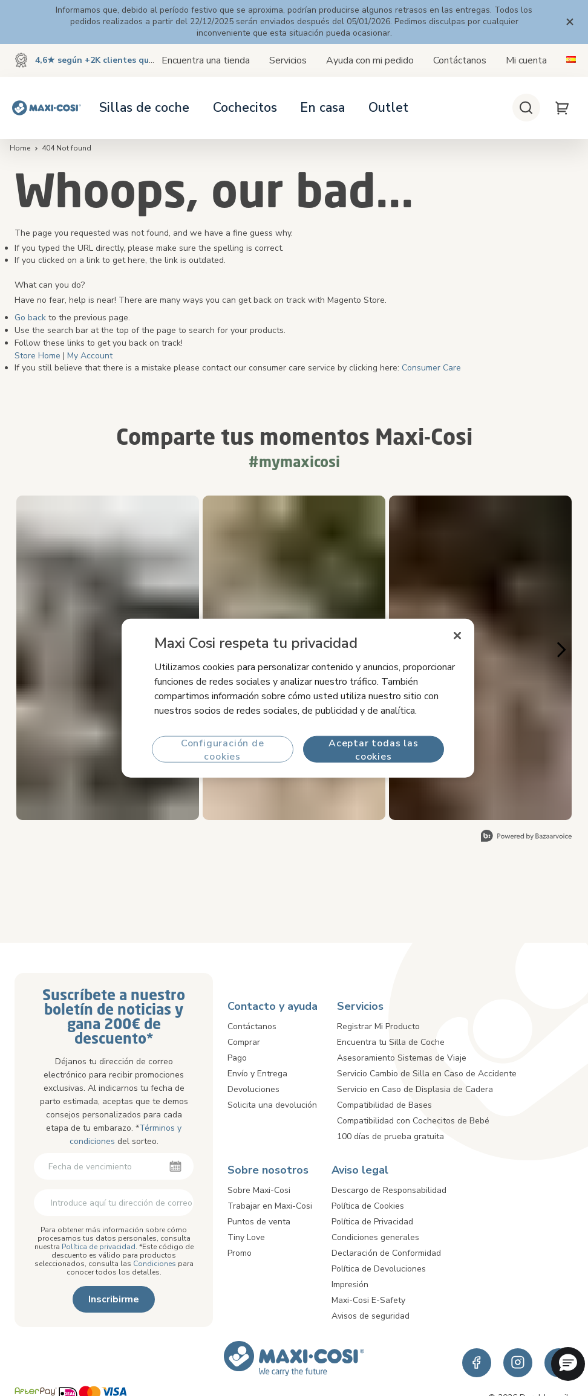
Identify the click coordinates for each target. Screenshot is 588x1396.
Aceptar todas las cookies (373, 749)
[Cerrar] (458, 635)
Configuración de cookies (222, 749)
